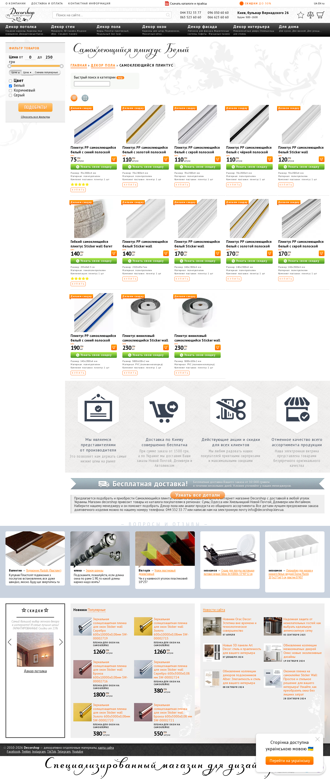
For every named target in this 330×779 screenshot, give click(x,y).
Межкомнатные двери (246, 30)
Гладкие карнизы (16, 30)
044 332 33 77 (190, 13)
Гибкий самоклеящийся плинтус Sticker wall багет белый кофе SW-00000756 (92, 246)
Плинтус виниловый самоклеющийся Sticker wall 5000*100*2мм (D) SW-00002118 (145, 342)
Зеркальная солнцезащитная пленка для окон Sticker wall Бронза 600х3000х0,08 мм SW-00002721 (173, 712)
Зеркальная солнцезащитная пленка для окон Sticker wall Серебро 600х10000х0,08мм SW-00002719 (110, 628)
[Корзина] (320, 14)
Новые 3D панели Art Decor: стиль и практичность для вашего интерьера (242, 649)
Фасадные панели (219, 33)
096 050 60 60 (218, 13)
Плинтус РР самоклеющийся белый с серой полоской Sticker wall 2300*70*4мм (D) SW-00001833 (197, 154)
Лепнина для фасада (200, 30)
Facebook (13, 751)
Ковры (100, 30)
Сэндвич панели (67, 33)
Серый (19, 95)
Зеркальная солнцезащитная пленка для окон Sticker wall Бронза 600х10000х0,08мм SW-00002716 (110, 671)
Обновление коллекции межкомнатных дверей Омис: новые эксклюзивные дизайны (302, 651)
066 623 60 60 (218, 17)
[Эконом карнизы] (100, 549)
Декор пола (109, 26)
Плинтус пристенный (116, 30)
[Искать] (168, 15)
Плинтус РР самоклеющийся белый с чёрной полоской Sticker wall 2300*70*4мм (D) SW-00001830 (249, 154)
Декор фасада (202, 26)
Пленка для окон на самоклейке (106, 644)
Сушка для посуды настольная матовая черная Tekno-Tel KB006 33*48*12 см (229, 572)
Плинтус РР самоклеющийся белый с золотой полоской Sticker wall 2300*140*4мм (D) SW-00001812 (249, 248)
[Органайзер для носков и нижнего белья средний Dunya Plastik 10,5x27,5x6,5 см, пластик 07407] (294, 549)
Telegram (64, 751)
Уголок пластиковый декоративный (157, 572)
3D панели (70, 30)
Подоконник (172, 30)
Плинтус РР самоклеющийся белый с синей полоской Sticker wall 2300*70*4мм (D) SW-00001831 (93, 154)
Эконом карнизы (94, 570)
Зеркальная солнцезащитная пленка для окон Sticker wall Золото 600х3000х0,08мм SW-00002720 (111, 712)
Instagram (39, 751)
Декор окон (154, 26)
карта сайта (106, 747)
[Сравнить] (310, 14)
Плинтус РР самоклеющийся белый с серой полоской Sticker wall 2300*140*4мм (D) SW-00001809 (301, 248)
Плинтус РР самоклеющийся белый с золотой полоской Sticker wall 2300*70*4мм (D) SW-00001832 (145, 154)
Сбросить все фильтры (35, 116)
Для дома (289, 26)
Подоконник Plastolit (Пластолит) (43, 570)
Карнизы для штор (153, 30)
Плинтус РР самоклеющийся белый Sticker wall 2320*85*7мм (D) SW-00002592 (145, 248)
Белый (19, 85)
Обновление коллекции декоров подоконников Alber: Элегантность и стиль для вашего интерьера (241, 677)
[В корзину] (114, 159)
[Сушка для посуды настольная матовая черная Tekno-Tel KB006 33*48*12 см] (230, 549)
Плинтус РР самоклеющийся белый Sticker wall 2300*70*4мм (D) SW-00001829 (301, 154)
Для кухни (285, 30)
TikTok (51, 751)
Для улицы (313, 30)
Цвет (19, 80)
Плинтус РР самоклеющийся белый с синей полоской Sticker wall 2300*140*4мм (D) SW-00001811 (93, 342)
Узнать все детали (197, 495)
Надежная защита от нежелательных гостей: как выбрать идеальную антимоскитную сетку (302, 625)
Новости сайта (214, 610)
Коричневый (24, 90)
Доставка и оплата (47, 3)
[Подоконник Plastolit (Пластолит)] (35, 549)
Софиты (202, 33)
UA (315, 3)
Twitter (26, 751)
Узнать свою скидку (96, 167)
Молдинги (57, 30)
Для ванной (299, 30)
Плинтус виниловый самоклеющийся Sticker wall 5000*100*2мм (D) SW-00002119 (197, 342)
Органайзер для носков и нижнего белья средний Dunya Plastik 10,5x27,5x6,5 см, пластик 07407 (291, 574)
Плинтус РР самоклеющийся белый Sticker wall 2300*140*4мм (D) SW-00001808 (197, 248)
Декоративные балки (31, 33)
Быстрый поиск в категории (99, 77)
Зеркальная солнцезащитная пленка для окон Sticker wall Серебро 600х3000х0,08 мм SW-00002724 (172, 669)
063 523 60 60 (190, 17)
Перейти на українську (290, 760)
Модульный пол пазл (109, 33)
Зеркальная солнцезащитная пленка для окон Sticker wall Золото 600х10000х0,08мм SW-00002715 (171, 628)
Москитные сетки (152, 33)
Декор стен (63, 26)
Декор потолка (21, 26)
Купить (78, 189)
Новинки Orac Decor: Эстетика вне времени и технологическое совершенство (239, 625)
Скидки (255, 3)
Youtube (77, 751)
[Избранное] (300, 14)
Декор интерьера (251, 26)
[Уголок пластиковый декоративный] (165, 549)
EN (319, 3)
